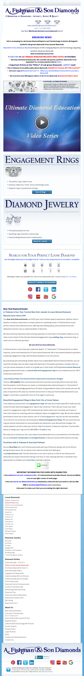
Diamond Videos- (10, 503)
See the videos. (71, 276)
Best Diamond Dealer (13, 610)
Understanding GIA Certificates (17, 576)
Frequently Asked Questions (15, 637)
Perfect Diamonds (11, 507)
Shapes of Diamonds (12, 500)
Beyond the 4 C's (11, 603)
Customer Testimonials (14, 613)
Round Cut (8, 512)
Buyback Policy (10, 621)
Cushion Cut (9, 517)
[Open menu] (7, 2)
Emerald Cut (9, 522)
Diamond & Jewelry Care (14, 597)
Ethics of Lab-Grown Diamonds (17, 565)
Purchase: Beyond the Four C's (16, 568)
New (17, 503)
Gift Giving (9, 600)
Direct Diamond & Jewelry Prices (17, 618)
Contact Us (9, 640)
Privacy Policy (10, 629)
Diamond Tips (10, 592)
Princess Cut (9, 514)
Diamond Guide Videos (13, 570)
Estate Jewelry (10, 626)
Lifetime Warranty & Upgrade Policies (19, 623)
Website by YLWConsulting (45, 671)
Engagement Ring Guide (14, 573)
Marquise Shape (10, 531)
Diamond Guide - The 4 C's (15, 562)
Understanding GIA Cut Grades (16, 579)
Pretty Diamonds (10, 510)
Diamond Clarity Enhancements (17, 584)
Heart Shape (9, 533)
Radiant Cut (9, 519)
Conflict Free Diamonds (14, 587)
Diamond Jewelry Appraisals (16, 595)
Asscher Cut (9, 524)
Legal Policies (10, 631)
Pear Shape (9, 526)
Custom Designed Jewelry (14, 555)
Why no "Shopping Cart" (11, 615)
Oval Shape (9, 529)
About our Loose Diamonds (14, 505)
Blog (7, 634)
